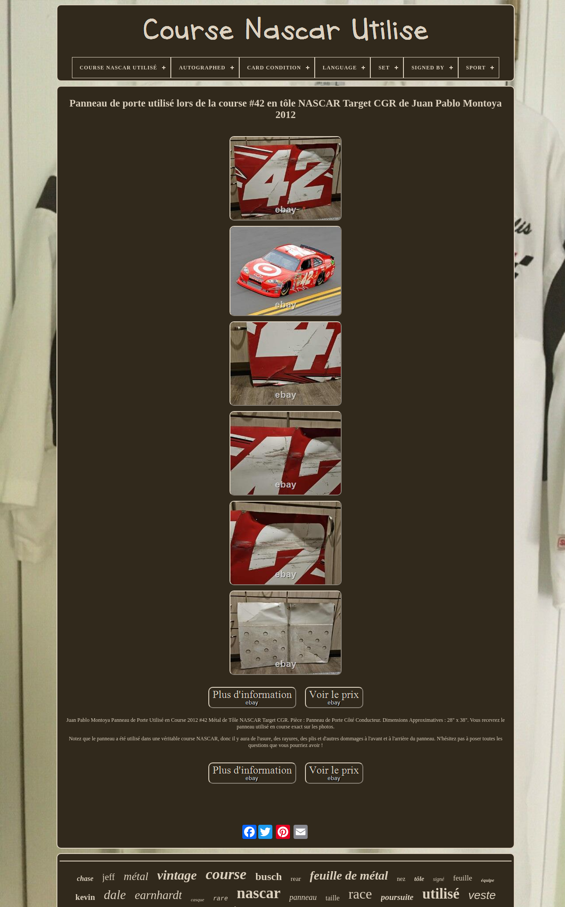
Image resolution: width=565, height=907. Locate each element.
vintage (177, 875)
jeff (108, 877)
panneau (302, 897)
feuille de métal (349, 875)
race (360, 894)
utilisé (441, 894)
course (226, 874)
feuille (462, 878)
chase (85, 878)
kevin (85, 897)
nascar (258, 893)
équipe (487, 880)
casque (197, 899)
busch (268, 876)
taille (332, 898)
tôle (419, 878)
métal (136, 876)
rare (220, 898)
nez (401, 879)
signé (438, 879)
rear (295, 878)
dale (115, 895)
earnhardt (158, 895)
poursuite (397, 897)
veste (482, 895)
